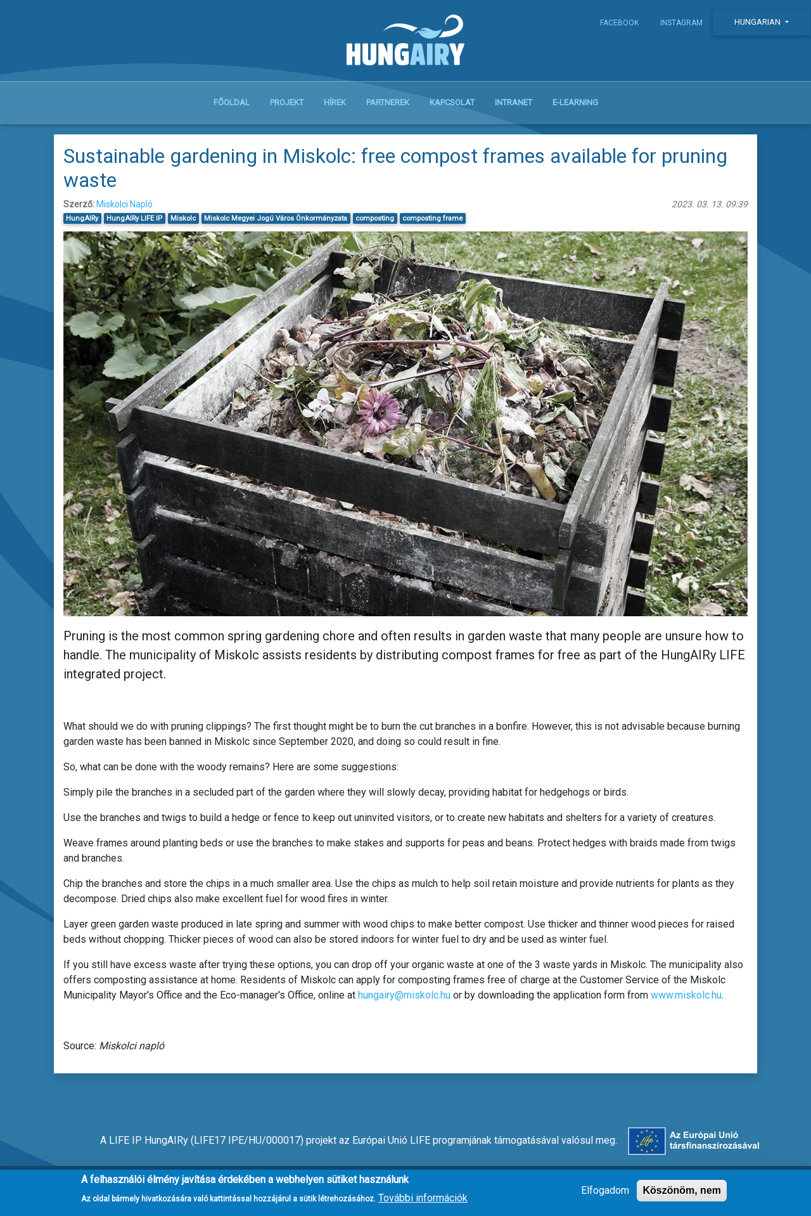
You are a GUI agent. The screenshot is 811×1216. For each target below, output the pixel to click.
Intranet (513, 102)
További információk (423, 1202)
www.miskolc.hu (686, 995)
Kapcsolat (452, 102)
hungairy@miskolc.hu (404, 995)
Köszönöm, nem (681, 1194)
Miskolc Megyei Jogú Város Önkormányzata (275, 218)
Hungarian (758, 22)
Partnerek (387, 102)
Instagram (681, 22)
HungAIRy (82, 218)
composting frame (432, 218)
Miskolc (183, 218)
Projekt (286, 102)
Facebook (619, 22)
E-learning (575, 102)
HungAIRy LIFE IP (134, 218)
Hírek (335, 102)
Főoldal (232, 102)
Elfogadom (605, 1195)
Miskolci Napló (124, 204)
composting (374, 218)
